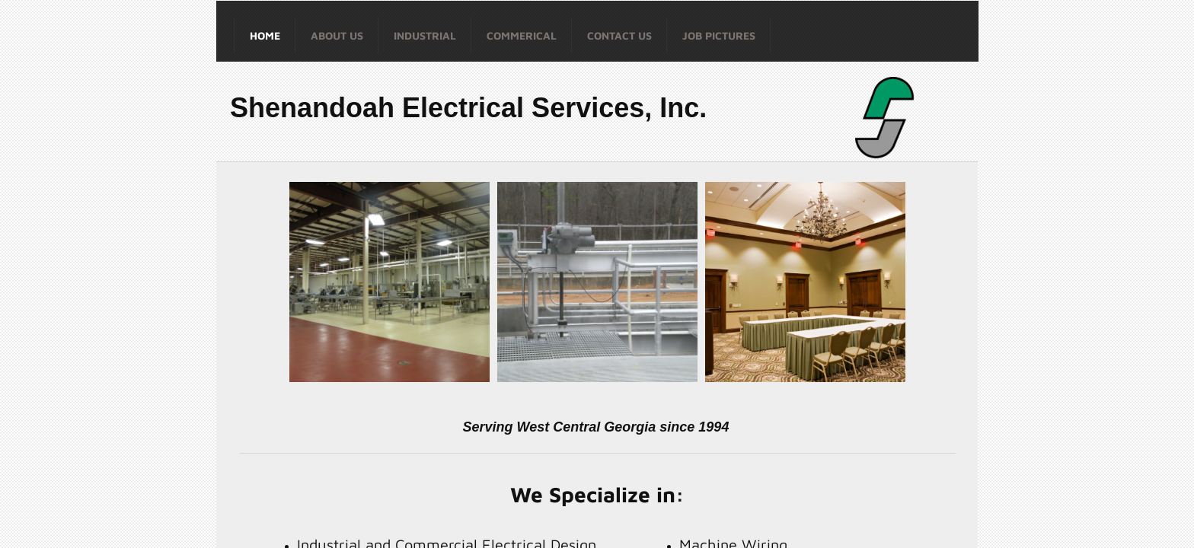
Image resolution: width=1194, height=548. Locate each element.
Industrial (425, 35)
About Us (337, 35)
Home (265, 35)
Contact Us (619, 35)
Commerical (522, 35)
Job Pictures (718, 35)
